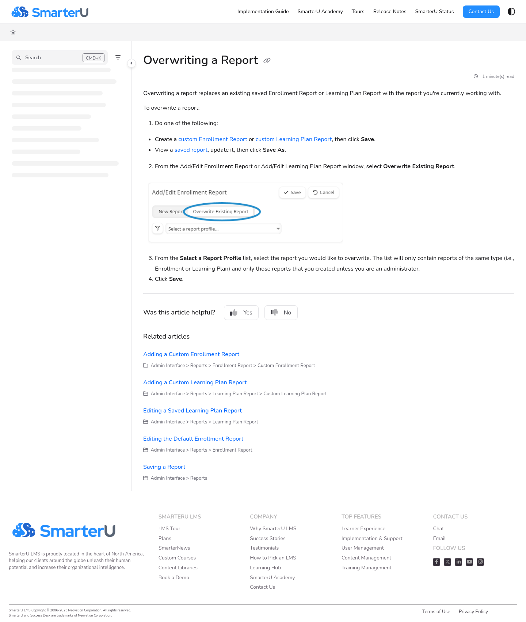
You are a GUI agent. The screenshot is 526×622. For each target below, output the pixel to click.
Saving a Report (164, 467)
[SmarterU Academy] (320, 12)
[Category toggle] (131, 63)
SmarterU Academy (272, 577)
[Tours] (358, 12)
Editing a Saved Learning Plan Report (192, 411)
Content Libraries (178, 567)
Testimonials (264, 547)
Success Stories (267, 538)
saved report (191, 150)
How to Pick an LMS (273, 557)
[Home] (13, 32)
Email (439, 538)
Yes (241, 313)
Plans (165, 538)
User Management (363, 547)
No (281, 313)
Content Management (366, 557)
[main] (329, 266)
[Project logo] (50, 11)
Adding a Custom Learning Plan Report (195, 382)
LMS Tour (169, 528)
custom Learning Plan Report (294, 139)
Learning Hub (265, 567)
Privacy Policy (473, 611)
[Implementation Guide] (263, 12)
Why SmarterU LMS (273, 528)
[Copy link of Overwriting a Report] (267, 61)
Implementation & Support (372, 538)
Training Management (367, 567)
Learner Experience (363, 528)
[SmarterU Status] (434, 12)
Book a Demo (174, 577)
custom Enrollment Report (212, 139)
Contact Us (481, 11)
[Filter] (118, 57)
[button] (60, 57)
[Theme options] (511, 12)
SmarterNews (174, 547)
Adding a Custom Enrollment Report (191, 354)
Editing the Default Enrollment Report (193, 439)
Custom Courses (177, 557)
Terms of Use (436, 611)
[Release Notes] (390, 12)
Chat (438, 528)
